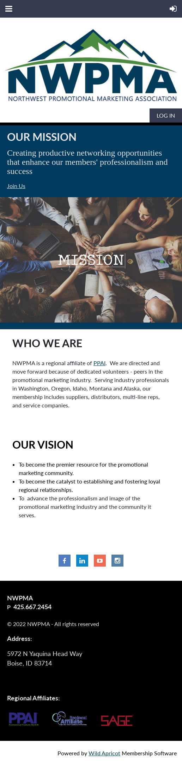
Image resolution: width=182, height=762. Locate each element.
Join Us (16, 185)
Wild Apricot (104, 753)
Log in (166, 115)
